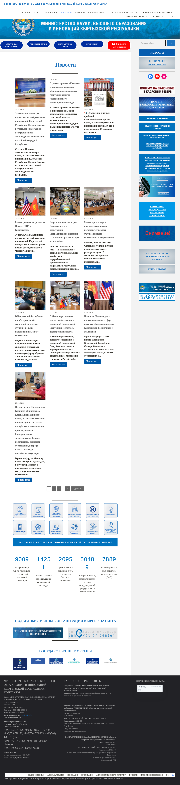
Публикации (87, 775)
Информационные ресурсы (159, 12)
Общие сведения (36, 775)
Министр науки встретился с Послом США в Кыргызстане (30, 226)
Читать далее (23, 180)
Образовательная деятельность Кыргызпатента (157, 136)
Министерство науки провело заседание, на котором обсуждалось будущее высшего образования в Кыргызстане (99, 230)
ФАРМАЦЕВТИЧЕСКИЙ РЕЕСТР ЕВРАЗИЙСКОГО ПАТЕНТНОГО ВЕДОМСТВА (157, 145)
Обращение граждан (138, 16)
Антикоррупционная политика (111, 775)
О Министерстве (31, 12)
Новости (133, 775)
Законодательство (55, 775)
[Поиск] (171, 43)
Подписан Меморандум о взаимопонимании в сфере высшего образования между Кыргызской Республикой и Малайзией (99, 324)
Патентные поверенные (152, 775)
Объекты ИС (66, 12)
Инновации (51, 12)
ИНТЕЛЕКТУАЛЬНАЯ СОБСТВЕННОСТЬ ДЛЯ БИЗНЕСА (157, 256)
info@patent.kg (26, 715)
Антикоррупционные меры (91, 12)
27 (68, 489)
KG (168, 16)
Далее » (77, 489)
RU (173, 16)
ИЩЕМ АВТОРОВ (157, 269)
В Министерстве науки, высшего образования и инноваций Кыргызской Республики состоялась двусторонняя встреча (62, 324)
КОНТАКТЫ (158, 16)
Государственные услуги (125, 12)
